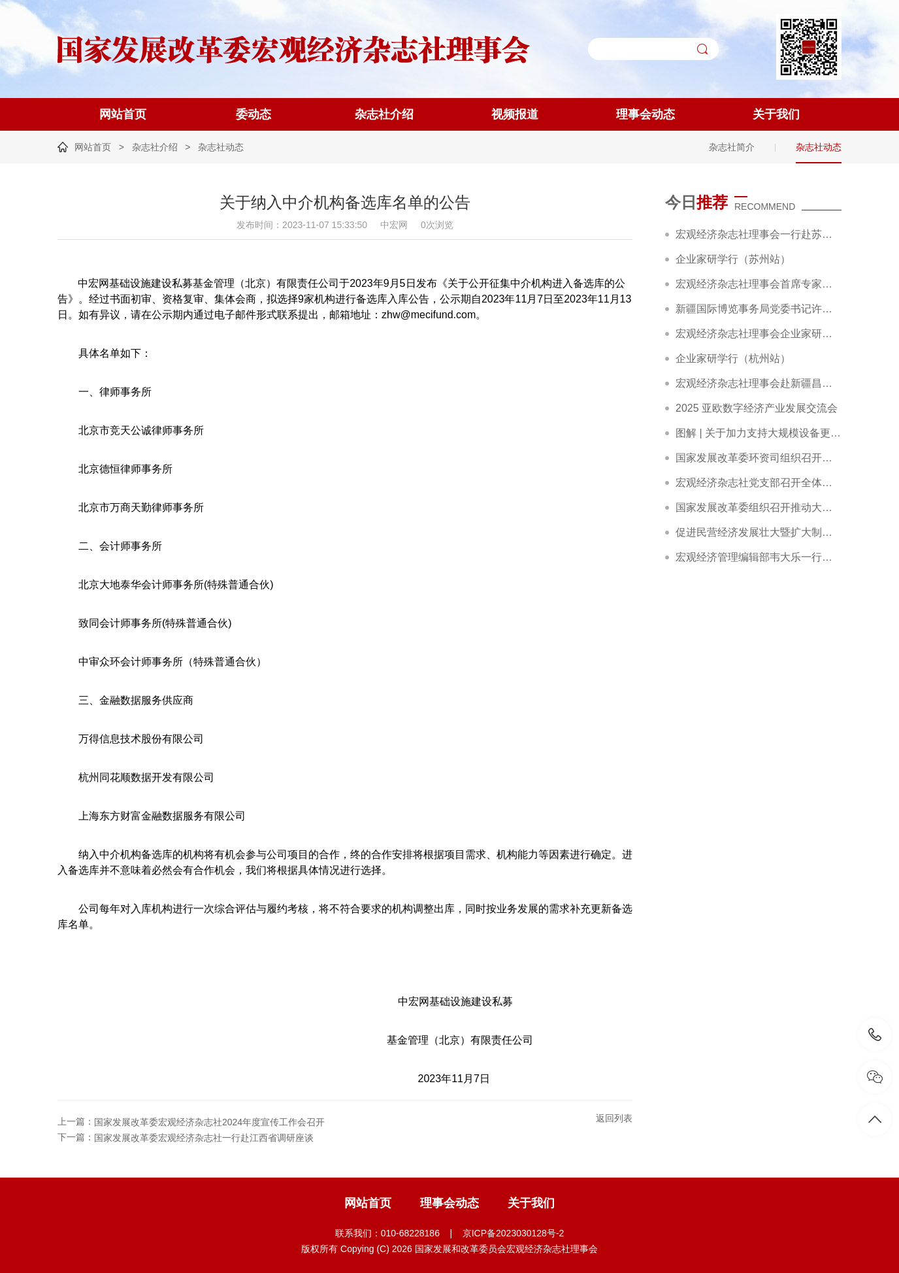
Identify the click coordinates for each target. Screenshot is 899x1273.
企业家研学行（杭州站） (733, 358)
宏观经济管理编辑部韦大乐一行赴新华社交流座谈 (759, 557)
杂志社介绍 (384, 114)
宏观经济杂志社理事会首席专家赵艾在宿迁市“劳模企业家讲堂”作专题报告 (759, 283)
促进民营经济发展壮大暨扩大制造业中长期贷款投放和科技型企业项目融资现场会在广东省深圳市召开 (759, 532)
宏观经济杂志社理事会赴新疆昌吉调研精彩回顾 (759, 383)
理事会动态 (645, 114)
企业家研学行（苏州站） (733, 259)
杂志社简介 (732, 147)
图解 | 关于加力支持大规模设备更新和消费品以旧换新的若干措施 (759, 432)
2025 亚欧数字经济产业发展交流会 (757, 408)
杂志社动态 (221, 147)
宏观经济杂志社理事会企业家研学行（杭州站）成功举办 (759, 333)
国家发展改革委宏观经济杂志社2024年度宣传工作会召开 (209, 1122)
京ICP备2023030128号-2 (513, 1233)
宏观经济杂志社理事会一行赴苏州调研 (759, 234)
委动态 (253, 114)
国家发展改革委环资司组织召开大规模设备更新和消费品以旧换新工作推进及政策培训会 (759, 457)
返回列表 (614, 1118)
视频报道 (514, 114)
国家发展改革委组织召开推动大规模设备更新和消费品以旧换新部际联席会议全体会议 (759, 507)
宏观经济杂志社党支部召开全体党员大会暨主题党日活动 (759, 482)
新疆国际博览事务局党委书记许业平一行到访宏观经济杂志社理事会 (759, 308)
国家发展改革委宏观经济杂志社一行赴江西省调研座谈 (204, 1137)
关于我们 (776, 114)
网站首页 (122, 114)
